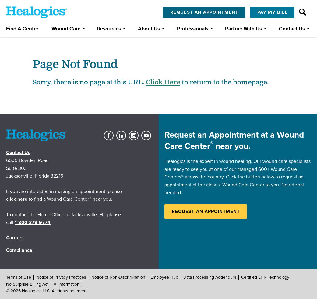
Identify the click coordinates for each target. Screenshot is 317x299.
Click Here (163, 82)
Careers (15, 238)
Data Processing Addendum (209, 277)
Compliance (19, 250)
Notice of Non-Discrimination (118, 277)
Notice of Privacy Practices (61, 277)
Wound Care (65, 29)
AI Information (66, 284)
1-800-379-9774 (33, 223)
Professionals (192, 29)
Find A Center (22, 29)
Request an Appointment (206, 211)
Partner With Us (243, 29)
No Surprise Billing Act (27, 284)
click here (16, 199)
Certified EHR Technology (265, 277)
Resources (109, 29)
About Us (149, 29)
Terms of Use (18, 277)
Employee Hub (164, 277)
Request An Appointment (204, 12)
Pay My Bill (272, 12)
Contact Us (292, 29)
